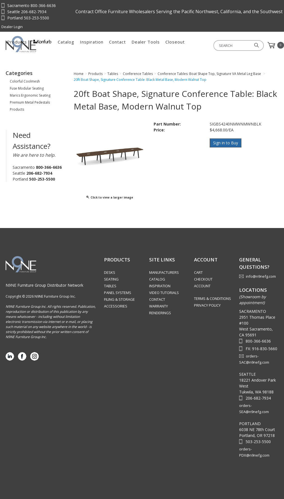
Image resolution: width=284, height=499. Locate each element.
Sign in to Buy (225, 142)
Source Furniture (33, 44)
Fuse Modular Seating (27, 88)
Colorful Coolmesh (25, 81)
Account (202, 285)
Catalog (129, 45)
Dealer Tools (209, 45)
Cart (198, 272)
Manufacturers (164, 272)
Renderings (160, 312)
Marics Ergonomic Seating (30, 95)
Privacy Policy (207, 305)
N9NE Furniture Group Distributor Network (44, 285)
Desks (109, 272)
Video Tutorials (164, 292)
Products (80, 45)
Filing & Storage (119, 299)
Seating (111, 279)
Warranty (158, 306)
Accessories (115, 306)
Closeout (238, 45)
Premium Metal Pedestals (30, 102)
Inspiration (155, 45)
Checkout (203, 279)
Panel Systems (117, 292)
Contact (180, 45)
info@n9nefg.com (261, 276)
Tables (110, 285)
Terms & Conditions (212, 298)
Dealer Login (12, 26)
